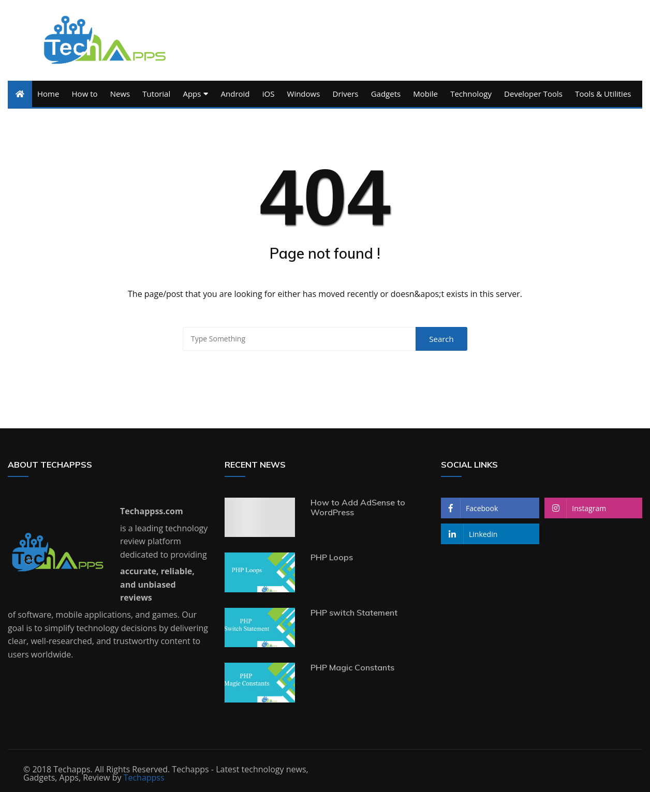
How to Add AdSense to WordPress (358, 507)
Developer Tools (533, 93)
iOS (268, 93)
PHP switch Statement (354, 612)
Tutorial (156, 93)
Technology (471, 93)
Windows (303, 93)
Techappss (144, 777)
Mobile (425, 93)
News (120, 93)
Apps (192, 93)
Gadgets (386, 93)
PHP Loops (332, 557)
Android (235, 93)
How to (85, 93)
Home (48, 93)
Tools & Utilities (603, 93)
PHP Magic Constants (352, 667)
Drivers (346, 93)
